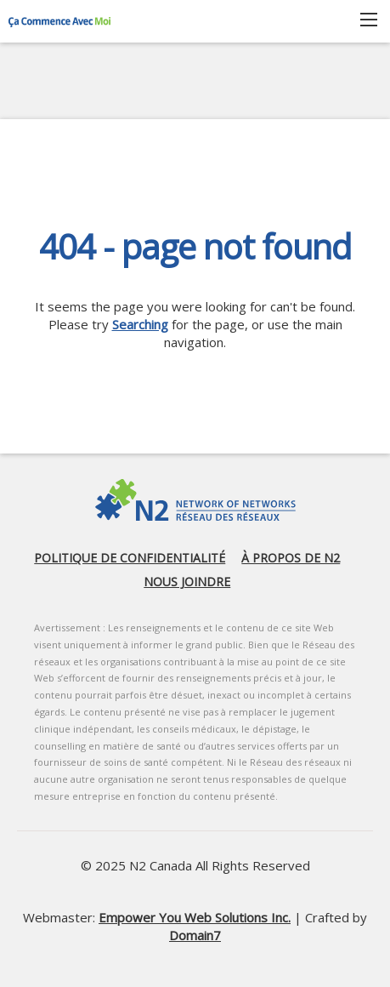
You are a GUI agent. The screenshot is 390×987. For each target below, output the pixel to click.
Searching (140, 324)
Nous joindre (187, 581)
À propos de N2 (290, 558)
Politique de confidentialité (129, 558)
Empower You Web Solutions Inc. (195, 917)
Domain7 (195, 935)
